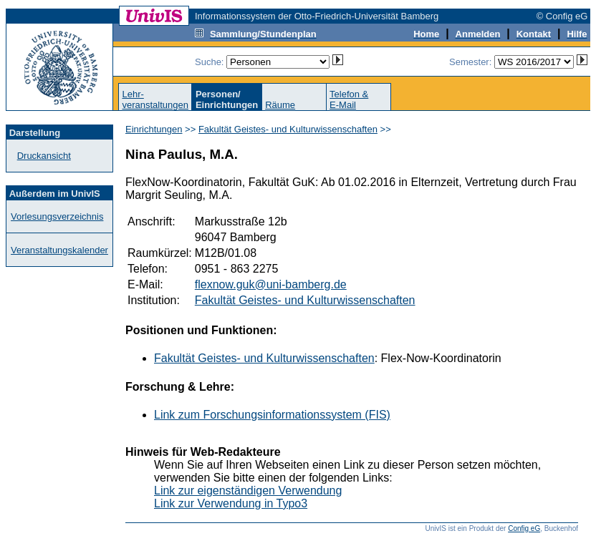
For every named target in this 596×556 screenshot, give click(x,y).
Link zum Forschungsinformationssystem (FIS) (272, 415)
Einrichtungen (154, 129)
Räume (280, 104)
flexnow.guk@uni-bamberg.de (271, 284)
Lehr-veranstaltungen (155, 99)
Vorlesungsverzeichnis (57, 216)
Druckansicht (44, 155)
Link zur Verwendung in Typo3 (230, 503)
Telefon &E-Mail (349, 99)
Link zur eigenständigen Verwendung (248, 490)
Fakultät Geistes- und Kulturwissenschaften (288, 129)
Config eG (524, 528)
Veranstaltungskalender (59, 250)
